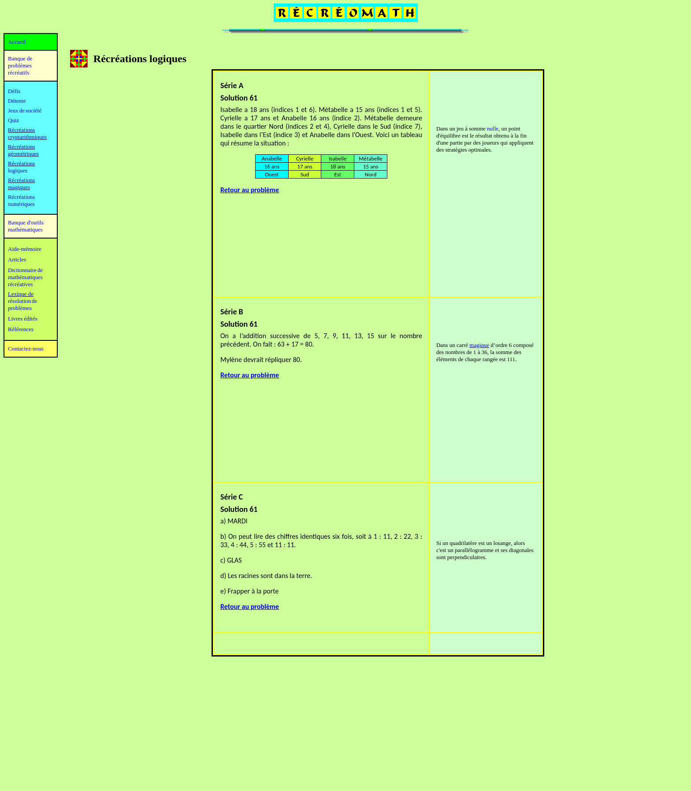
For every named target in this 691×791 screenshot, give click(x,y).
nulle (492, 128)
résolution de (22, 301)
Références (20, 329)
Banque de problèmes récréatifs (20, 65)
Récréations (21, 163)
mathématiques (25, 277)
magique (479, 345)
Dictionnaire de (25, 270)
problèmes (20, 308)
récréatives (20, 284)
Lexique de (20, 294)
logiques (17, 170)
